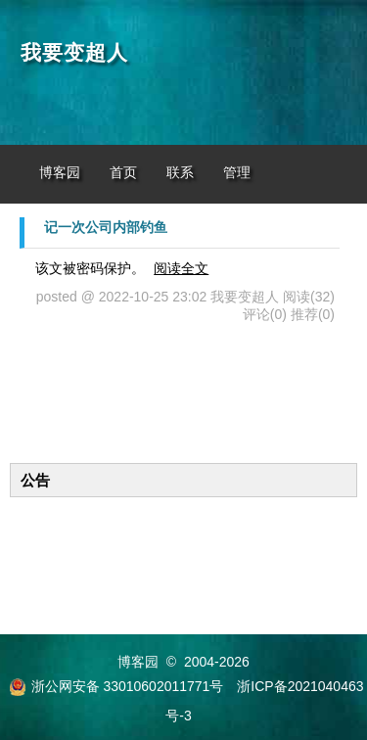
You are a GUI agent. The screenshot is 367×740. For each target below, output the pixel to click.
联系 (180, 172)
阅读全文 (181, 268)
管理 (237, 172)
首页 (123, 172)
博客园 (59, 172)
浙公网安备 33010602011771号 (116, 686)
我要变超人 (74, 53)
